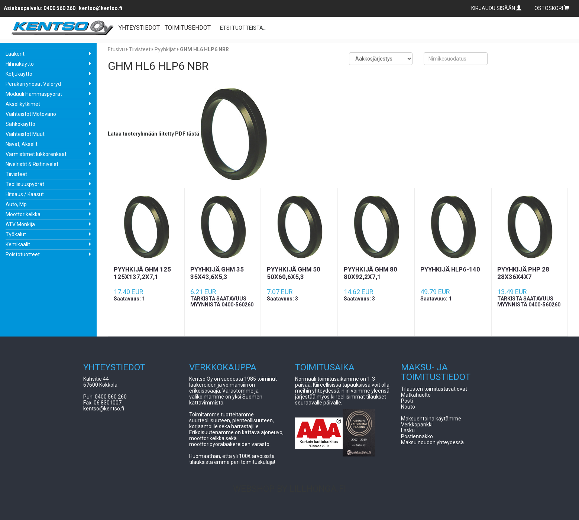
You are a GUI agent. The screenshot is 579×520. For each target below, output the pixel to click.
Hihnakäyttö (20, 64)
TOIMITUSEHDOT (188, 27)
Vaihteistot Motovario (31, 114)
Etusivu (116, 49)
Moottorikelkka (23, 214)
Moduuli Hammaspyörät (34, 94)
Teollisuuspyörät (25, 184)
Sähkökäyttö (20, 124)
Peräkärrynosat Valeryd (33, 84)
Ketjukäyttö (19, 74)
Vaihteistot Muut (25, 134)
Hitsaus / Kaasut (25, 194)
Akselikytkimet (23, 104)
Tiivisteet (16, 174)
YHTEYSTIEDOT (139, 27)
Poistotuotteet (23, 254)
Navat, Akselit (22, 144)
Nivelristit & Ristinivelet (32, 164)
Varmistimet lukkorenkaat (36, 154)
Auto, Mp (16, 204)
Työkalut (16, 234)
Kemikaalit (18, 244)
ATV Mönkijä (20, 224)
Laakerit (15, 54)
